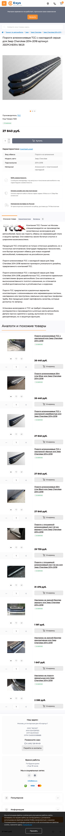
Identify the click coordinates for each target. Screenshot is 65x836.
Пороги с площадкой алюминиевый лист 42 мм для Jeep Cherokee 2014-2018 (48, 564)
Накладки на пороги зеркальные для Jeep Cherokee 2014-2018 (44, 678)
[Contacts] (54, 3)
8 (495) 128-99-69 (33, 743)
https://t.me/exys (35, 775)
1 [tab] (30, 111)
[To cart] (48, 366)
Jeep (27, 32)
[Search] (4, 27)
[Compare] (21, 359)
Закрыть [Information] (32, 17)
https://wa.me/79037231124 (29, 775)
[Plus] (9, 139)
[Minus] (9, 142)
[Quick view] (11, 359)
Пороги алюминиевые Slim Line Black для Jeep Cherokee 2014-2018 (47, 489)
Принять (34, 831)
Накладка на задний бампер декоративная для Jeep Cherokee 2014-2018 (47, 640)
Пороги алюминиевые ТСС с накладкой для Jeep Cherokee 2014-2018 (48, 338)
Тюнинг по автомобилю (14, 32)
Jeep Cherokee (36, 32)
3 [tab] (34, 111)
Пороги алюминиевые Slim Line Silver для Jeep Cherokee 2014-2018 (47, 376)
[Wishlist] (16, 359)
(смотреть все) (26, 149)
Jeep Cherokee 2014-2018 (52, 32)
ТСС (19, 115)
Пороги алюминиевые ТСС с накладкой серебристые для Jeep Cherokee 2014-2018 (47, 413)
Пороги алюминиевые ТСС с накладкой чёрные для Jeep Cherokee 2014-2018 (47, 451)
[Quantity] (5, 140)
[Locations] (47, 3)
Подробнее (27, 825)
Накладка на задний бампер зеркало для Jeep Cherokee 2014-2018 (47, 602)
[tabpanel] (32, 77)
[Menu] (4, 3)
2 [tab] (32, 111)
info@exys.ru (32, 781)
